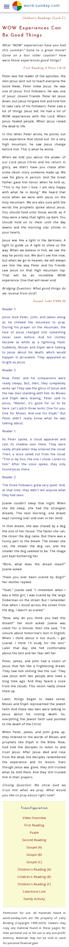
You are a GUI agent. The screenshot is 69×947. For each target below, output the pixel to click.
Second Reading (34, 840)
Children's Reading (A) (34, 869)
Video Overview (34, 818)
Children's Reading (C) (34, 884)
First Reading (34, 825)
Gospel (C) (34, 862)
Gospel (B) (34, 855)
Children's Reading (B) (34, 877)
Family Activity (34, 899)
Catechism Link (34, 892)
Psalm (34, 833)
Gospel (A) (34, 847)
